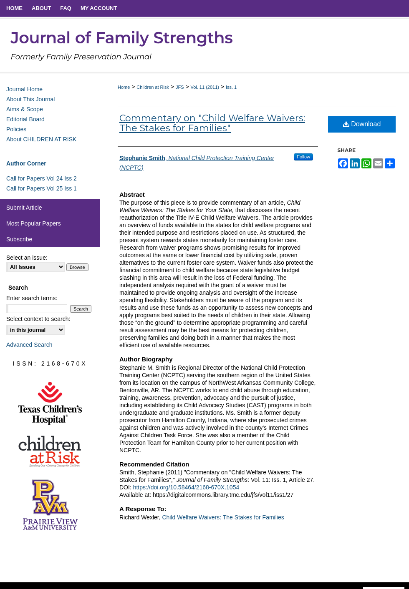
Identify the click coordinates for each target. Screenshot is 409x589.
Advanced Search (29, 344)
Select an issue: (27, 257)
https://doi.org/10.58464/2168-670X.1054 (186, 487)
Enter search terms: (31, 298)
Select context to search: (38, 319)
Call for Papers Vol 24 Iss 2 (41, 178)
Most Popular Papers (33, 223)
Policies (16, 129)
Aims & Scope (24, 109)
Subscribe (19, 239)
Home (124, 87)
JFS (180, 87)
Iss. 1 (231, 87)
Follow (303, 156)
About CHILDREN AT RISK (41, 139)
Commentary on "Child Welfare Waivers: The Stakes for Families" (212, 123)
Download (362, 124)
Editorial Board (25, 119)
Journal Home (24, 89)
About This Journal (30, 99)
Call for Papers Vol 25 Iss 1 (41, 188)
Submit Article (24, 207)
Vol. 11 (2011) (204, 87)
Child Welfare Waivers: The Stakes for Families (223, 517)
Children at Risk (152, 87)
